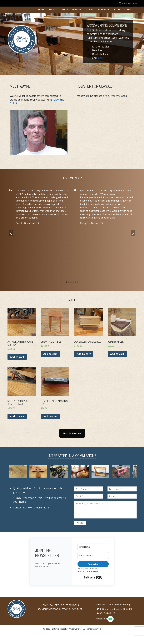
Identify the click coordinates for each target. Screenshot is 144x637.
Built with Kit (93, 581)
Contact (129, 9)
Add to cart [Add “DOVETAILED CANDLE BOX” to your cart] (84, 354)
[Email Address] (93, 560)
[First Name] (93, 551)
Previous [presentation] (11, 233)
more (100, 57)
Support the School (98, 9)
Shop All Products (72, 433)
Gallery (76, 9)
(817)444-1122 (107, 617)
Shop (65, 9)
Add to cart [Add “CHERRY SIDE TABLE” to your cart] (50, 354)
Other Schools (70, 609)
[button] (66, 282)
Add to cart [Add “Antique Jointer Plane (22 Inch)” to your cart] (17, 357)
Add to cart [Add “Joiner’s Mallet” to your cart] (117, 354)
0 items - (127, 3)
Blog (117, 9)
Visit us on (105, 623)
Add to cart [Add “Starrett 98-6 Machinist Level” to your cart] (50, 416)
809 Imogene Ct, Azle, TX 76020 (116, 613)
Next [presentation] (133, 233)
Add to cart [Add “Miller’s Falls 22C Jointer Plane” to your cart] (17, 416)
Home (41, 9)
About (52, 9)
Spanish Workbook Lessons (53, 613)
